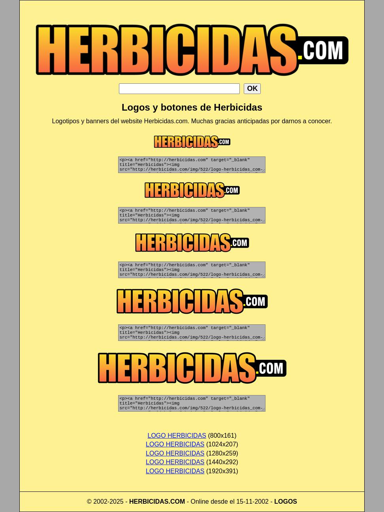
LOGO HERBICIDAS (177, 435)
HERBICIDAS (149, 501)
